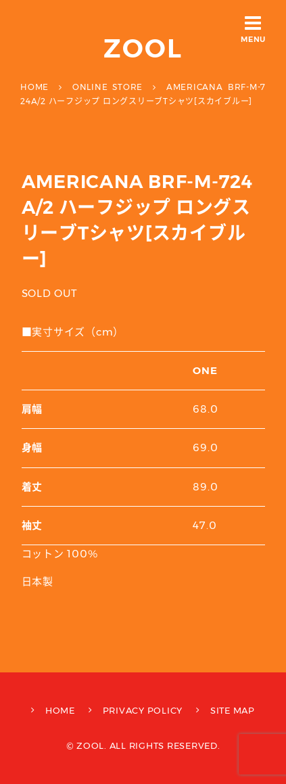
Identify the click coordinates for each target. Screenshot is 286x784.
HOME (60, 710)
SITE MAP (232, 710)
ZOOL (143, 48)
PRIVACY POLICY (143, 710)
